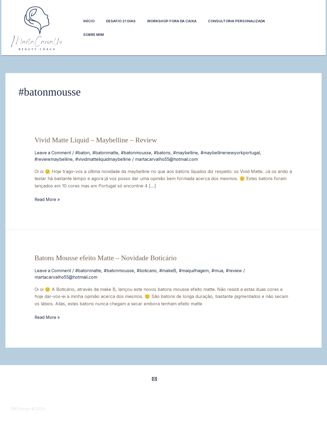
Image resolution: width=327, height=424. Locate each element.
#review (236, 269)
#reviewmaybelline (54, 159)
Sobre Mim (94, 34)
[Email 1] (154, 377)
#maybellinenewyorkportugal (233, 152)
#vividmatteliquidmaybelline (103, 159)
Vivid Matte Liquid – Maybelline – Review (96, 140)
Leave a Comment (53, 152)
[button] (308, 28)
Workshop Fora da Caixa (176, 21)
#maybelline (187, 152)
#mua (220, 269)
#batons (164, 152)
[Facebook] (288, 31)
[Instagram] (285, 24)
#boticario (148, 269)
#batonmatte (107, 152)
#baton (83, 152)
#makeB (170, 269)
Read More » (48, 198)
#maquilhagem (196, 269)
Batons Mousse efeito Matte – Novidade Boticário (106, 257)
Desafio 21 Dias (123, 21)
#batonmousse (137, 152)
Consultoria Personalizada (242, 21)
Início (89, 21)
